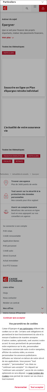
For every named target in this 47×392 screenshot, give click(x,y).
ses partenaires (26, 328)
